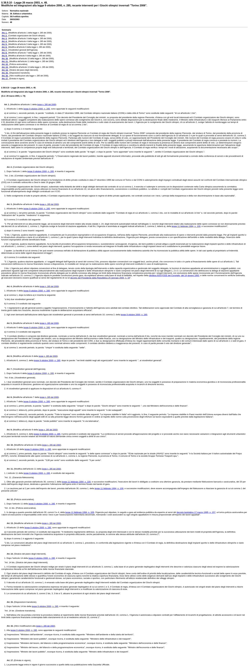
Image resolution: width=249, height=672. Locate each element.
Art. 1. (7, 104)
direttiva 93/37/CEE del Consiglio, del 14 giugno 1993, (174, 275)
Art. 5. (8, 323)
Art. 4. (8, 286)
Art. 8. (8, 397)
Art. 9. (8, 430)
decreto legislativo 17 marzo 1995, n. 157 (196, 512)
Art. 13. (9, 523)
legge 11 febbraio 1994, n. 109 (186, 226)
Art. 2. (8, 167)
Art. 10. (8, 445)
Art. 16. (9, 626)
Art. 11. (9, 469)
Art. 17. (9, 660)
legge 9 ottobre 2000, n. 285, (47, 360)
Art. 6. (8, 356)
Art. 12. (9, 499)
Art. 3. (8, 204)
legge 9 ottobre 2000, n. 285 (37, 109)
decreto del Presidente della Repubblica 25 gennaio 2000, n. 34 (100, 278)
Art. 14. (9, 554)
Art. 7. (8, 369)
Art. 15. (9, 602)
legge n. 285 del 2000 (46, 104)
